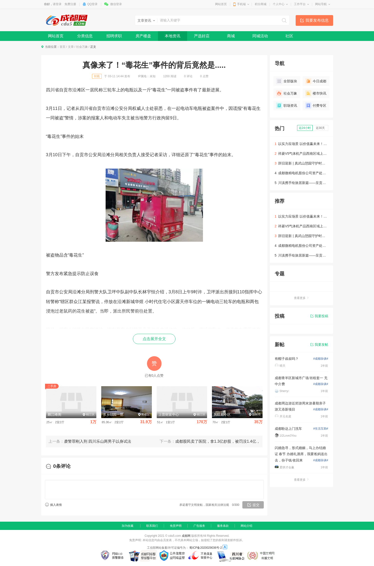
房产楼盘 (143, 36)
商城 (231, 36)
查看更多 (301, 298)
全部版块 (286, 81)
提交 (256, 505)
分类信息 (85, 36)
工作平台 (300, 4)
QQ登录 (92, 4)
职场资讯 (286, 105)
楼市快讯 (315, 93)
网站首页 (221, 4)
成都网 (186, 535)
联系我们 (152, 526)
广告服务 (199, 526)
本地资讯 (172, 36)
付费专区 (315, 105)
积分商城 (260, 4)
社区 (289, 36)
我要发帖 (319, 344)
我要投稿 (319, 316)
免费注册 (70, 4)
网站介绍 (246, 526)
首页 (62, 46)
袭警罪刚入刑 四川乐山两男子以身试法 (97, 441)
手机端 (241, 4)
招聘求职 (114, 36)
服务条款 (223, 526)
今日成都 (315, 81)
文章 (71, 46)
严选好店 (202, 36)
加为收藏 (127, 526)
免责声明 (176, 526)
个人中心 (278, 4)
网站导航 (321, 4)
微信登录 (116, 4)
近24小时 (305, 128)
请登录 (57, 4)
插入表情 (56, 505)
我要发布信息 (317, 20)
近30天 (320, 128)
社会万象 (82, 46)
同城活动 (260, 36)
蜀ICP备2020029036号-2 (205, 547)
